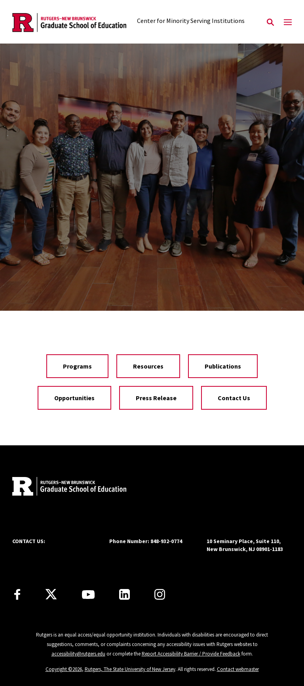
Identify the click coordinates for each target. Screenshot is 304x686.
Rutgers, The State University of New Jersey (130, 669)
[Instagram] (159, 594)
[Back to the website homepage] (69, 22)
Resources (148, 366)
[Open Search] (270, 22)
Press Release (156, 398)
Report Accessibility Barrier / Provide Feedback (191, 653)
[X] (51, 594)
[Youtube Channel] (88, 594)
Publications (223, 366)
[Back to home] (64, 487)
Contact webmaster (238, 669)
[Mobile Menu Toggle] (287, 22)
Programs (77, 366)
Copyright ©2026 (64, 669)
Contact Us (234, 398)
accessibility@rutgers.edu (78, 653)
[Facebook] (17, 594)
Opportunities (74, 398)
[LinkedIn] (124, 594)
